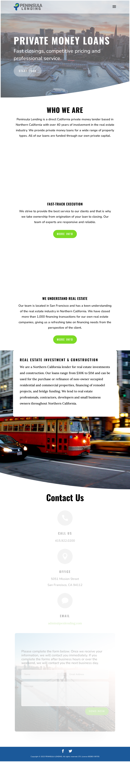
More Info (65, 234)
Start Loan (28, 70)
